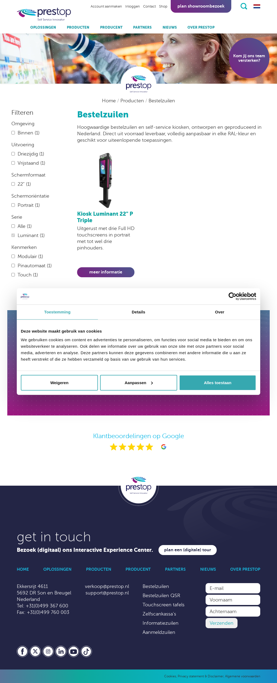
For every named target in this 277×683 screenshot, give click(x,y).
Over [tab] (220, 312)
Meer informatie (105, 272)
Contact (149, 6)
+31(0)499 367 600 (47, 605)
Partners (142, 27)
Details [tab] (138, 312)
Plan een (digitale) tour (187, 549)
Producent (111, 27)
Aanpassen (139, 382)
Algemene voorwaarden (242, 676)
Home (109, 100)
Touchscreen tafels (163, 604)
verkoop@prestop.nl (107, 586)
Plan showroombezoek (201, 6)
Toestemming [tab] (57, 312)
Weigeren (59, 382)
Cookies (170, 676)
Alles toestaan (218, 382)
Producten (78, 27)
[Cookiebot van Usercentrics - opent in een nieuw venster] (232, 296)
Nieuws (170, 27)
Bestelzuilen (162, 100)
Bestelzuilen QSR (161, 595)
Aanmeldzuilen (159, 632)
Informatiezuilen (161, 623)
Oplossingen (43, 27)
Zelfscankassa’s (159, 614)
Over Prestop (201, 27)
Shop (163, 6)
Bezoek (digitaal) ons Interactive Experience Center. (85, 550)
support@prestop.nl (107, 593)
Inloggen (132, 6)
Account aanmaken (106, 6)
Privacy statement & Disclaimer (200, 676)
